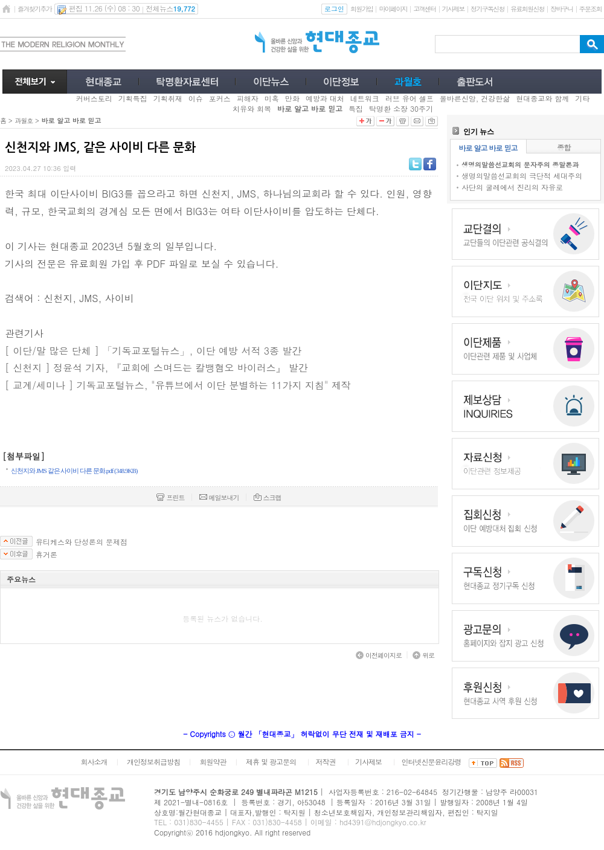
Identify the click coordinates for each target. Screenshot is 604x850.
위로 (423, 655)
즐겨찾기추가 (34, 8)
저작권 (326, 761)
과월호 (23, 120)
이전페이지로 (379, 655)
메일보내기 (219, 497)
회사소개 (93, 761)
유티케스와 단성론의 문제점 (81, 542)
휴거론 (46, 554)
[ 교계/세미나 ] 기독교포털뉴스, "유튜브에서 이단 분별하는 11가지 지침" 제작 (178, 385)
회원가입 (361, 8)
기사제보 (453, 8)
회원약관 (212, 761)
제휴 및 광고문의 (271, 761)
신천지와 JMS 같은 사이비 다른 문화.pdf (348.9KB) (74, 470)
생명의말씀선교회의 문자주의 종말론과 (520, 164)
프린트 (170, 497)
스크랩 (267, 497)
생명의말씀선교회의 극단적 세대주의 (521, 175)
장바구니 (561, 8)
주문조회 (590, 8)
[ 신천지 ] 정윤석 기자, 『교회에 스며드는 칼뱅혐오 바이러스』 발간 (156, 368)
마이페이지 (393, 8)
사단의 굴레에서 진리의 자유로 (512, 187)
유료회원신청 (527, 8)
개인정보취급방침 (153, 761)
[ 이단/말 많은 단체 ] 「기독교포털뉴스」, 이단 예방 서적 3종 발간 (153, 351)
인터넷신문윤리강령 (431, 761)
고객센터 (424, 8)
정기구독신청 (487, 8)
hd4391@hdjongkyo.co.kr (382, 822)
